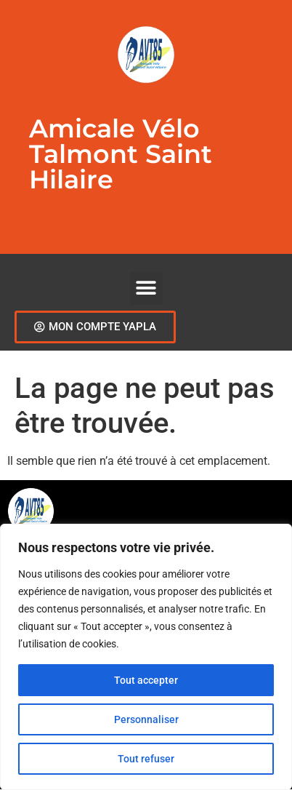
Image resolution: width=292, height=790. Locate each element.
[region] (146, 657)
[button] (146, 288)
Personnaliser (146, 719)
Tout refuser (146, 759)
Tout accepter (146, 680)
